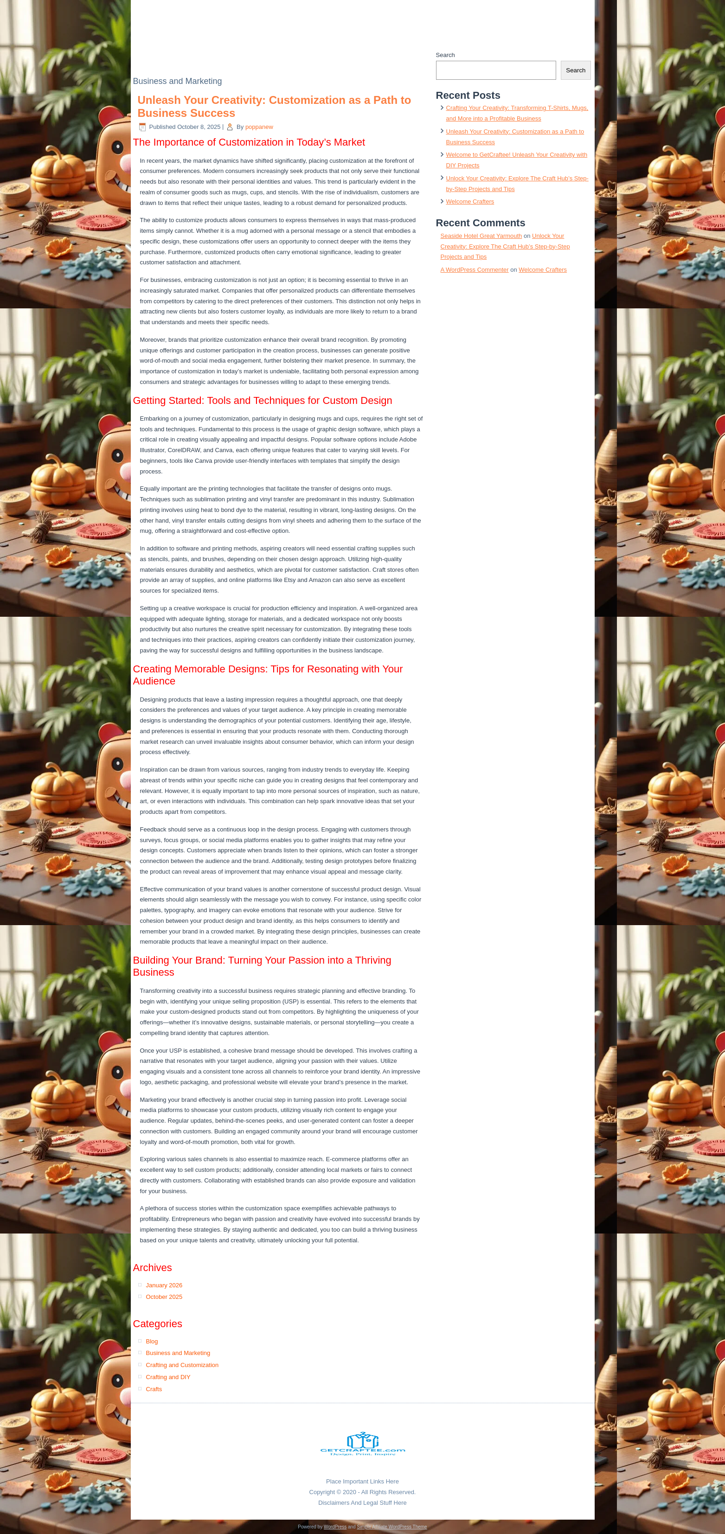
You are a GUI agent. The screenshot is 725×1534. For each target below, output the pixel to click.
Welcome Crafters (470, 201)
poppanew (259, 126)
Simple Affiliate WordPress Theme (392, 1526)
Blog (152, 1341)
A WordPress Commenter (475, 269)
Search (445, 54)
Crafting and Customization (182, 1364)
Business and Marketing (178, 1352)
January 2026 (164, 1285)
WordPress (335, 1526)
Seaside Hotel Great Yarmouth (481, 235)
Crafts (154, 1389)
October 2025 (164, 1296)
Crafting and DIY (168, 1377)
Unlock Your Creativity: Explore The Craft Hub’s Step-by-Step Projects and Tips (505, 246)
